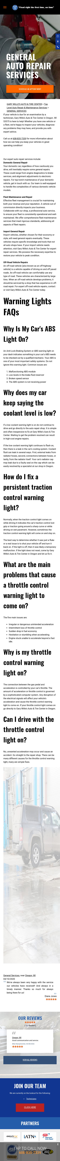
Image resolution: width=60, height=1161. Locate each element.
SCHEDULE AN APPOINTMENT (30, 88)
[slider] (51, 999)
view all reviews (30, 1059)
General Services (11, 975)
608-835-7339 (19, 138)
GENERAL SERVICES (16, 111)
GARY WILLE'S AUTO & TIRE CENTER (24, 104)
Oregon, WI (30, 975)
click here (30, 1107)
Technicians (31, 1099)
